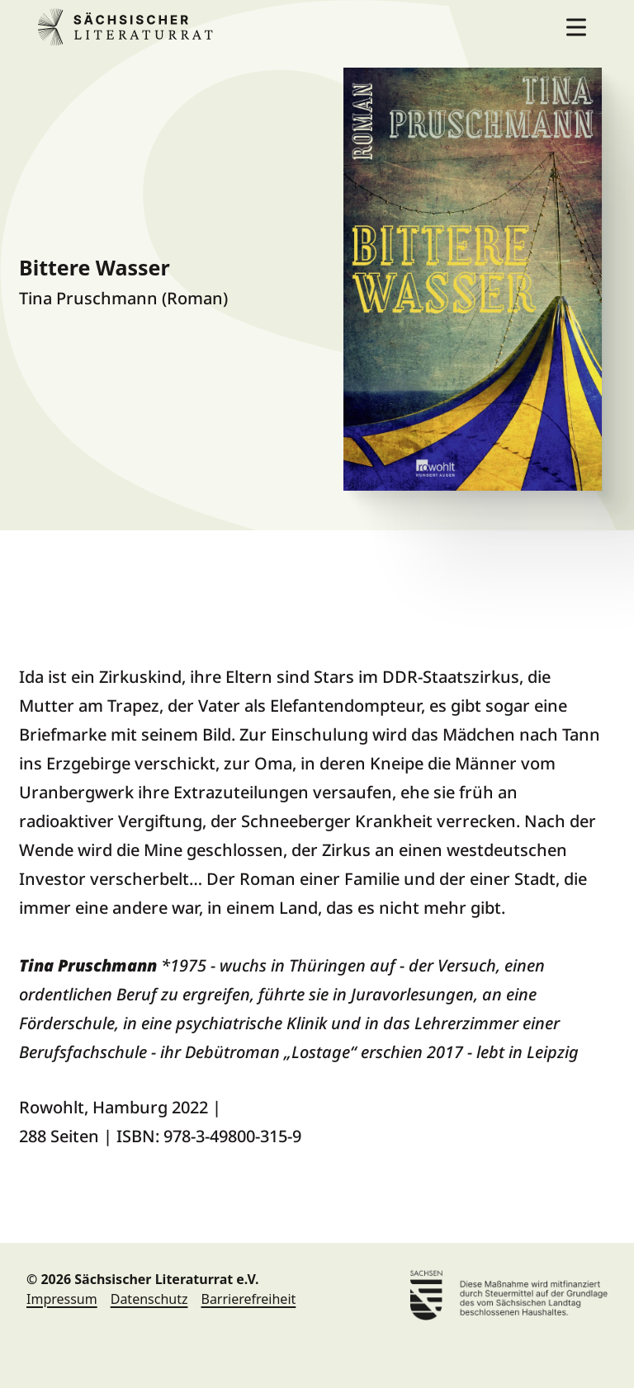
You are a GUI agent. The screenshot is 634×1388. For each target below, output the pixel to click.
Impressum (61, 1299)
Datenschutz (149, 1299)
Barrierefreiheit (248, 1299)
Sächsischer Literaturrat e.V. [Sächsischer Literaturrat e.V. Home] (129, 27)
